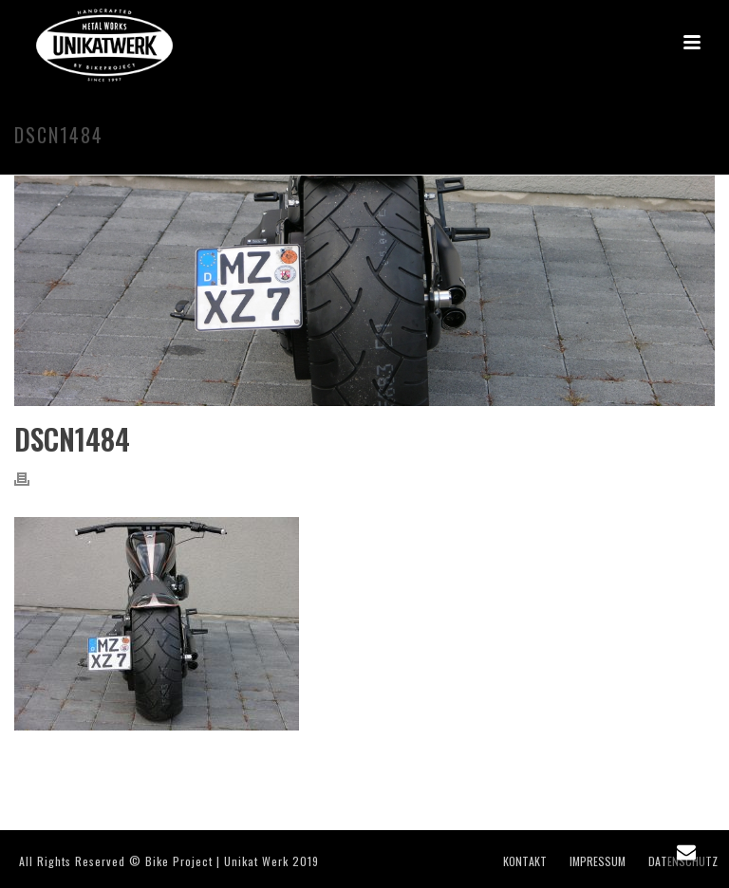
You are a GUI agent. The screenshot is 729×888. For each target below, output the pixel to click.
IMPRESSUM (598, 861)
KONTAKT (525, 861)
